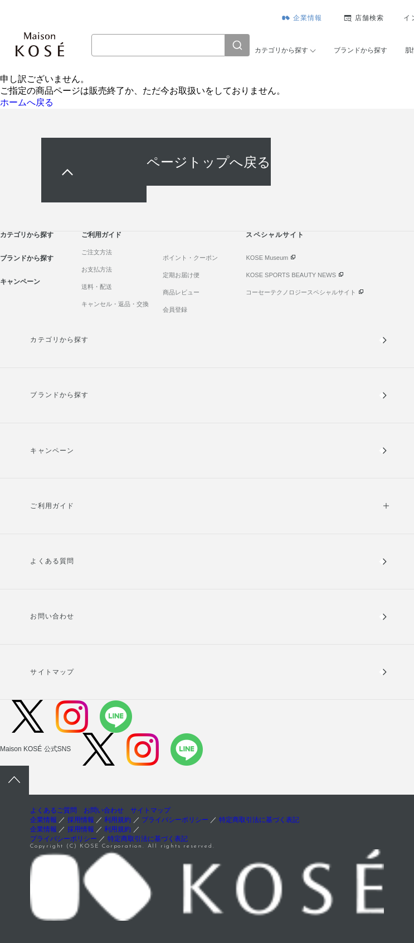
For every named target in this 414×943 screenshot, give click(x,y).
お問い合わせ (52, 616)
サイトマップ (52, 672)
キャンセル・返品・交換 (115, 304)
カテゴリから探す (281, 50)
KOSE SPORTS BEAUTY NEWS (291, 275)
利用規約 (117, 820)
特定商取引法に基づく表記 (259, 820)
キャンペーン (20, 282)
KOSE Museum (267, 257)
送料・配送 (96, 286)
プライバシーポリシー (175, 820)
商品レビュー (181, 292)
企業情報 (308, 18)
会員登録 (175, 309)
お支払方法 (96, 269)
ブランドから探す (360, 50)
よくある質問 (52, 561)
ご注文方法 (96, 252)
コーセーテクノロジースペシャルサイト (301, 292)
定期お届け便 (181, 275)
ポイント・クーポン (190, 257)
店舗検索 (369, 18)
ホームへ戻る (26, 102)
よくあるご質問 (53, 810)
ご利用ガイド (101, 235)
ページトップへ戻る (209, 161)
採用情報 (80, 820)
